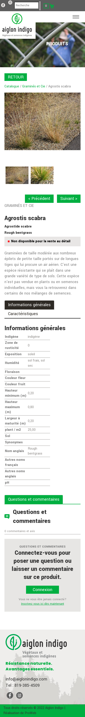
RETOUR (16, 77)
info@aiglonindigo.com (26, 679)
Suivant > (68, 198)
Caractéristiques (23, 314)
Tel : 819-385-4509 (23, 685)
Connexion (42, 590)
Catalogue (11, 86)
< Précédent (39, 198)
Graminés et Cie (33, 86)
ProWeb (30, 713)
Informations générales (29, 305)
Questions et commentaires (33, 499)
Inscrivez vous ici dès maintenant (42, 604)
